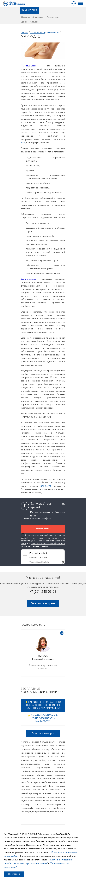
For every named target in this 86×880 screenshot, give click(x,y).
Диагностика (53, 17)
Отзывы (34, 22)
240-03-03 (46, 486)
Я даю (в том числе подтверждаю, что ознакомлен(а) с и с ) (43, 541)
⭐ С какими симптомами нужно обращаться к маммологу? (43, 718)
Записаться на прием (43, 603)
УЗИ (23, 143)
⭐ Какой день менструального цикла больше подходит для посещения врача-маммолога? (43, 705)
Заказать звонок (43, 529)
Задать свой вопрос (43, 733)
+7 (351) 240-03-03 (43, 592)
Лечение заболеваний (32, 17)
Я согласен (14, 874)
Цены (24, 22)
